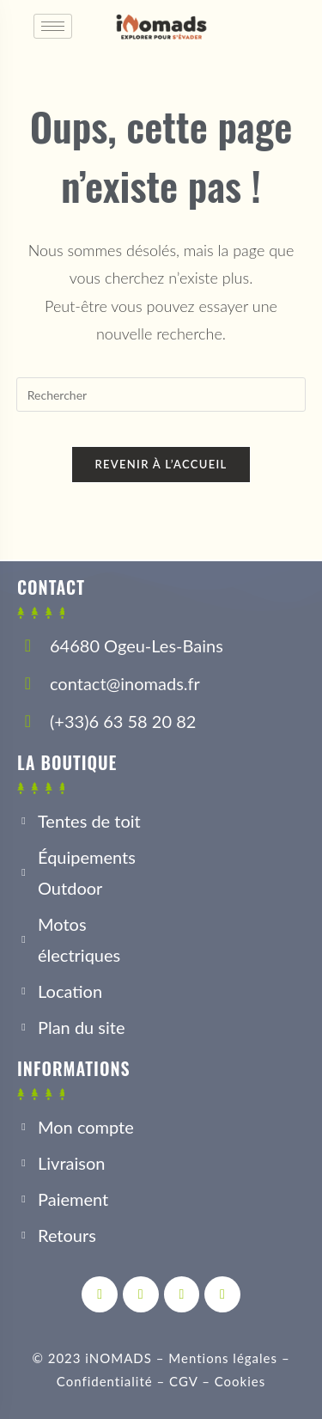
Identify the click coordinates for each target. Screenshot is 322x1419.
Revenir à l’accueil (160, 464)
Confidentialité (105, 1381)
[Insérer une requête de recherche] (161, 394)
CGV (183, 1381)
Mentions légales (222, 1358)
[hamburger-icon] (52, 26)
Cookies (240, 1381)
